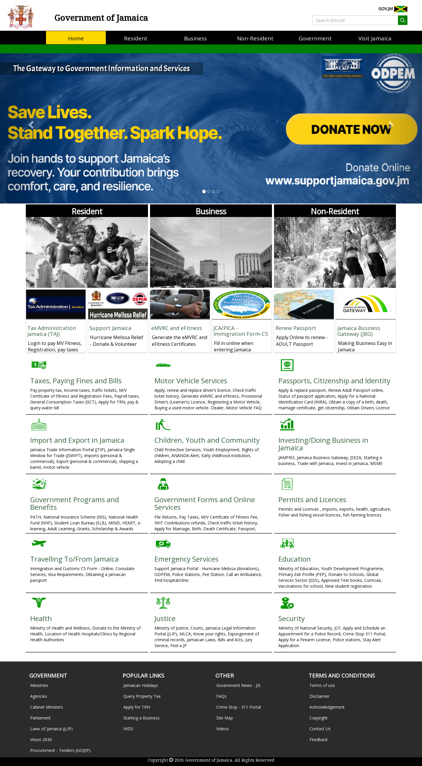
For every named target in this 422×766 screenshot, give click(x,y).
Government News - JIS (238, 685)
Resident (87, 211)
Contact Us (320, 728)
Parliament (40, 718)
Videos (222, 728)
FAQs (221, 696)
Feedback (318, 739)
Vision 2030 (41, 739)
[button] (31, 124)
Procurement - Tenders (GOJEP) (60, 750)
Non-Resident (335, 211)
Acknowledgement (327, 707)
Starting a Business (141, 718)
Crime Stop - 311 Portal (238, 707)
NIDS (128, 728)
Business (210, 211)
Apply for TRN (136, 707)
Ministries (39, 685)
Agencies (38, 696)
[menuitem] (76, 38)
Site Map (224, 718)
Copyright (318, 718)
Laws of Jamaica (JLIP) (51, 728)
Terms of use (322, 685)
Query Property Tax (142, 696)
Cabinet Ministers (46, 707)
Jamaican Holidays (140, 685)
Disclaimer (319, 696)
